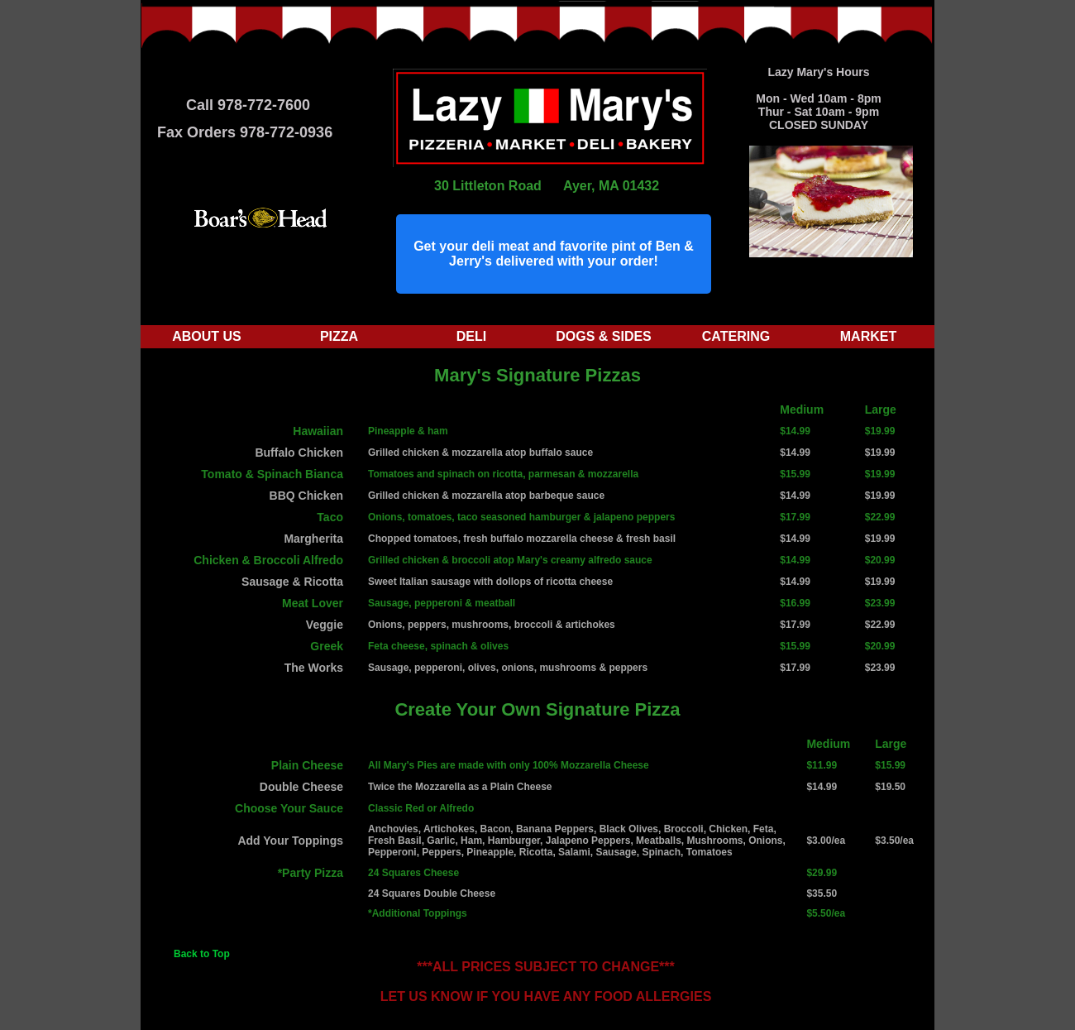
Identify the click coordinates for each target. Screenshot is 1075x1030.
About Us (206, 336)
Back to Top (202, 954)
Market (868, 336)
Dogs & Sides (604, 336)
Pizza (339, 336)
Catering (736, 336)
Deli (471, 336)
